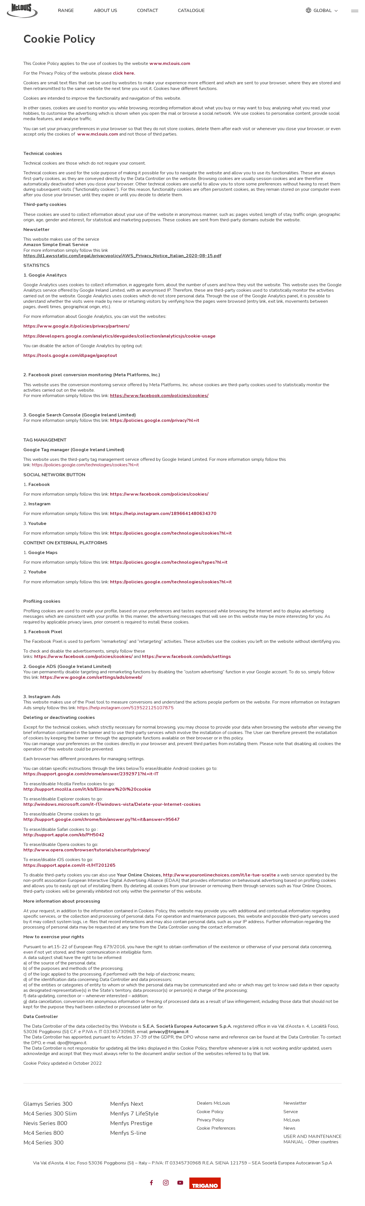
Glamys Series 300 (47, 1104)
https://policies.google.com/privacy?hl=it (154, 420)
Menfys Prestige (131, 1123)
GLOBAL (323, 10)
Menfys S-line (128, 1133)
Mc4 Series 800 (43, 1133)
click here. (124, 73)
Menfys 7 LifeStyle (134, 1113)
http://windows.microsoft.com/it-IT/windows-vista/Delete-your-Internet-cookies (112, 804)
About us (105, 10)
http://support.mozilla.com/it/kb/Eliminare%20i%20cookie (87, 789)
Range (66, 10)
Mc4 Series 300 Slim (50, 1113)
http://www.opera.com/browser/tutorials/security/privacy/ (86, 850)
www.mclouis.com (169, 63)
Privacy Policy (210, 1120)
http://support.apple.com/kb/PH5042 (63, 835)
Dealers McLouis (213, 1103)
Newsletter (295, 1103)
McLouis (291, 1120)
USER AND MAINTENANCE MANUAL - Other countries (312, 1139)
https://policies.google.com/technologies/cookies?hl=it (85, 465)
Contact (147, 10)
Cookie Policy (210, 1112)
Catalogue (191, 10)
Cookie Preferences (216, 1128)
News (289, 1128)
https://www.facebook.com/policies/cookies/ (159, 396)
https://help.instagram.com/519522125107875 (125, 708)
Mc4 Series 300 (43, 1142)
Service (290, 1112)
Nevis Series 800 (45, 1123)
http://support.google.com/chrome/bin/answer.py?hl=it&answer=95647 (101, 819)
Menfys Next (126, 1104)
